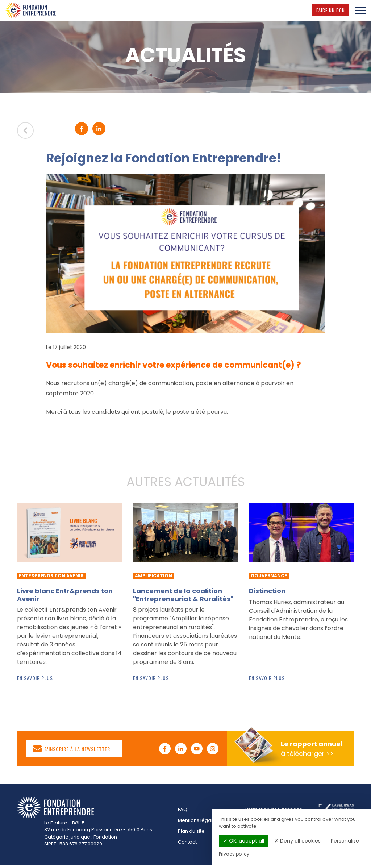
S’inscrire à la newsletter (72, 748)
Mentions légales (198, 820)
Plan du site (191, 831)
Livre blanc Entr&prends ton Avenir (65, 594)
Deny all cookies (297, 840)
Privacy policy (234, 854)
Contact (187, 842)
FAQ (182, 809)
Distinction (267, 590)
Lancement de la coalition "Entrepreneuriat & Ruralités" (183, 594)
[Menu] (360, 10)
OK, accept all (243, 840)
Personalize (345, 840)
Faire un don (332, 10)
